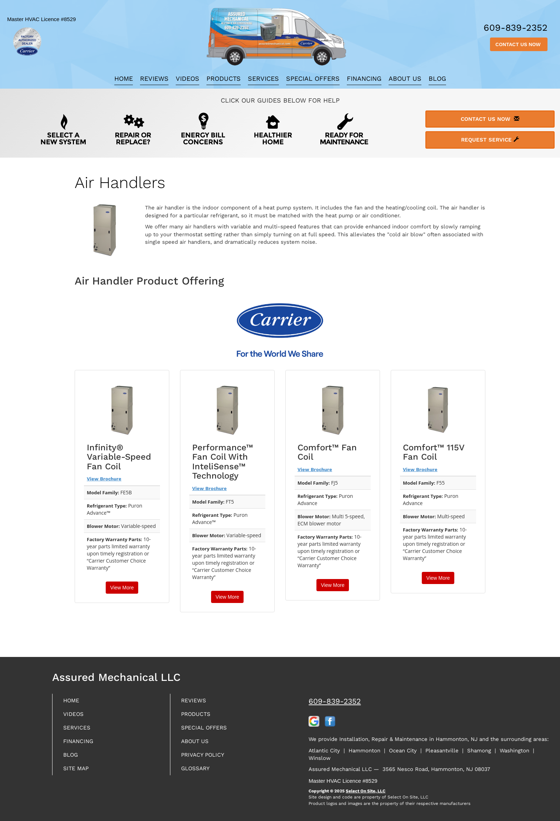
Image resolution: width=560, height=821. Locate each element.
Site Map (78, 774)
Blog (437, 78)
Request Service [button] (490, 140)
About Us (405, 78)
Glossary (198, 774)
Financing (364, 78)
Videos (187, 78)
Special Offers (313, 78)
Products (223, 78)
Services (263, 78)
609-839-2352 (335, 701)
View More (122, 587)
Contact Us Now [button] (518, 44)
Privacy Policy (206, 759)
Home (123, 78)
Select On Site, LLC (365, 790)
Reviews (154, 78)
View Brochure (104, 478)
